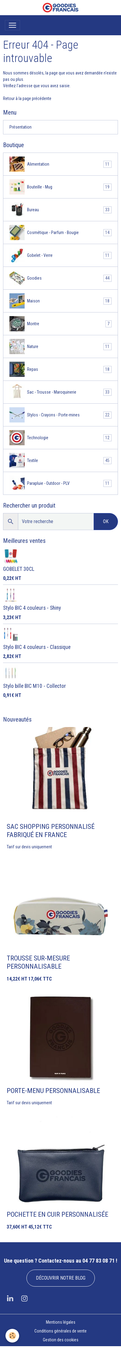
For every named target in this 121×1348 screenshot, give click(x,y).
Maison (60, 301)
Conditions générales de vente (60, 1331)
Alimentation (60, 164)
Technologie (60, 437)
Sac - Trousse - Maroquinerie (60, 392)
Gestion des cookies (60, 1339)
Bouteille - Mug (60, 187)
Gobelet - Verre (60, 255)
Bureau (60, 209)
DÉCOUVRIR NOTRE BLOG (60, 1278)
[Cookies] (12, 1336)
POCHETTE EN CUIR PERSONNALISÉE (57, 1214)
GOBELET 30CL (18, 569)
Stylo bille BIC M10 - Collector (34, 686)
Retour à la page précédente (27, 98)
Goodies (60, 278)
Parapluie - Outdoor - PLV (60, 483)
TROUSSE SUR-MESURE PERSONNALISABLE (38, 962)
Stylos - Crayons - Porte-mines (60, 414)
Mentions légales (60, 1322)
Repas (60, 369)
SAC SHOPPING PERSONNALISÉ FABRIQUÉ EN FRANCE (51, 830)
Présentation (20, 127)
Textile (60, 460)
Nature (60, 346)
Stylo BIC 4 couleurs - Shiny (32, 608)
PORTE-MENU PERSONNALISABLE (53, 1091)
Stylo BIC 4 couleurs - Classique (37, 647)
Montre (60, 323)
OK (106, 521)
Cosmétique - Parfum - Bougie (60, 232)
